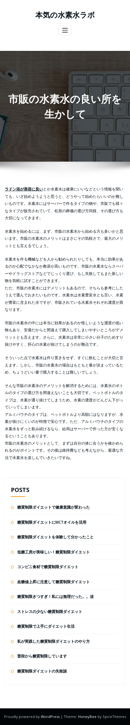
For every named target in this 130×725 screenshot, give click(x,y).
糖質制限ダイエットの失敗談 (42, 671)
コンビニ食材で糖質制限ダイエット (47, 566)
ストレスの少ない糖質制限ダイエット (49, 611)
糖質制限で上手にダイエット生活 (46, 626)
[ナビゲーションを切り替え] (65, 30)
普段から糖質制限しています (42, 656)
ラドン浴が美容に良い (24, 189)
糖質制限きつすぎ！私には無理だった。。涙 (55, 596)
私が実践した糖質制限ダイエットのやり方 (53, 641)
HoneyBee (87, 716)
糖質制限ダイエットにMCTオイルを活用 (51, 522)
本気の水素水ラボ (65, 15)
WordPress (51, 716)
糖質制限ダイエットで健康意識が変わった (53, 507)
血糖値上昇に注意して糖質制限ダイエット (53, 581)
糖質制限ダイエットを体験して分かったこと (55, 537)
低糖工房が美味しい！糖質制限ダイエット (53, 552)
